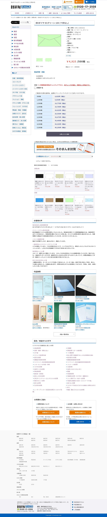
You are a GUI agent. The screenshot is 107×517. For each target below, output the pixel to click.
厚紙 (22, 99)
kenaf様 (35, 324)
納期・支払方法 (53, 13)
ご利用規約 (77, 509)
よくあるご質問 (65, 13)
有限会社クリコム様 (38, 297)
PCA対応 (21, 459)
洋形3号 (82, 451)
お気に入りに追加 (64, 134)
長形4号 (57, 445)
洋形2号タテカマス (72, 451)
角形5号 (33, 440)
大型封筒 (70, 367)
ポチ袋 (36, 353)
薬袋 (68, 371)
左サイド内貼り (37, 328)
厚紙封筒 (17, 58)
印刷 (35, 85)
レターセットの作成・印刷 (42, 364)
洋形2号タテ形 (35, 446)
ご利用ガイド (29, 13)
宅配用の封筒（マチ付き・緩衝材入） (78, 376)
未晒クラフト (17, 114)
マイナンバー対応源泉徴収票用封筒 (44, 362)
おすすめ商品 (17, 131)
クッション (16, 99)
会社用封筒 (37, 348)
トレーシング (17, 106)
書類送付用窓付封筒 (40, 360)
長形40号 (21, 446)
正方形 (16, 55)
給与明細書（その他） (73, 459)
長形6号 (70, 445)
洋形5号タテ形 (59, 446)
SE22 (20, 484)
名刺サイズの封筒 (39, 369)
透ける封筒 (37, 383)
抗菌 (14, 78)
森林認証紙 (20, 78)
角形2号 (45, 438)
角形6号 (45, 440)
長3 (42, 299)
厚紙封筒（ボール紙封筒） (75, 350)
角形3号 (82, 438)
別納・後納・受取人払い (41, 350)
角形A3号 (33, 475)
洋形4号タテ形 (47, 446)
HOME (17, 13)
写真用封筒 (70, 374)
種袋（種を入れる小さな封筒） (76, 390)
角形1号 (33, 438)
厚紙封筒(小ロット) (60, 497)
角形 (15, 31)
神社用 (16, 46)
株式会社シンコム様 (38, 251)
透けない (15, 124)
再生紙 (15, 110)
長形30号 (82, 445)
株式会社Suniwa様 (81, 297)
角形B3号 (45, 475)
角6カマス (82, 453)
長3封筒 (86, 299)
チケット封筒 (17, 103)
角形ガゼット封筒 (39, 381)
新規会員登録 (69, 2)
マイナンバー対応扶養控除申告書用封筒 (79, 362)
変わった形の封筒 (39, 376)
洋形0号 (37, 169)
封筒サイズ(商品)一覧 (23, 434)
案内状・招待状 (38, 374)
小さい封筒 (18, 52)
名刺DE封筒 (34, 480)
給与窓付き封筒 (71, 357)
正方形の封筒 (38, 385)
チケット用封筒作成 (40, 355)
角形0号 (21, 438)
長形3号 (45, 445)
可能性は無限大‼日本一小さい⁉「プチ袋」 (79, 381)
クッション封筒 (19, 61)
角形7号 (57, 440)
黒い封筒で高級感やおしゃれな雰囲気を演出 (80, 355)
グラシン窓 (25, 103)
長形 (15, 34)
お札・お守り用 (23, 470)
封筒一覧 (41, 13)
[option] (49, 40)
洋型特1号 (45, 451)
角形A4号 (87, 328)
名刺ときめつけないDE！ (74, 369)
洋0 (20, 497)
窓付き (24, 114)
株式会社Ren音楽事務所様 (40, 225)
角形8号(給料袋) (72, 440)
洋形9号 (70, 453)
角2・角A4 (46, 497)
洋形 (35, 193)
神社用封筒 (37, 371)
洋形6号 (45, 453)
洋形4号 (21, 453)
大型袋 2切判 (22, 475)
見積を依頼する (80, 412)
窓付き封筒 (37, 357)
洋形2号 (57, 451)
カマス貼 (22, 92)
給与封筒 (15, 117)
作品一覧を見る (64, 334)
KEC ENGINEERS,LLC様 (40, 260)
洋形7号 (57, 453)
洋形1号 (33, 451)
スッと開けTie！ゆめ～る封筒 (76, 378)
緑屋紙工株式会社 (47, 511)
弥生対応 (33, 459)
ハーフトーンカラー (19, 85)
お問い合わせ (90, 13)
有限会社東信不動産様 (60, 324)
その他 (33, 470)
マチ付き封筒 (38, 367)
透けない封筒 (71, 383)
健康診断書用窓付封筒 (73, 360)
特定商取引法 (77, 504)
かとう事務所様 (58, 297)
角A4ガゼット (59, 466)
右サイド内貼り (37, 300)
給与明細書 (18, 40)
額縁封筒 (21, 455)
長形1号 (21, 445)
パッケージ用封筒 (72, 364)
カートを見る (91, 2)
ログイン (80, 2)
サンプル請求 (78, 13)
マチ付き (25, 106)
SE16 (32, 484)
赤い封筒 (23, 121)
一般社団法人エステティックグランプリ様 (45, 244)
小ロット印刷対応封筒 (22, 67)
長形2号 (33, 445)
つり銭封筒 (70, 353)
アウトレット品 (17, 96)
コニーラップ (17, 82)
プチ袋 (45, 480)
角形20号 (58, 438)
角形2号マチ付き (35, 466)
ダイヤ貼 (68, 55)
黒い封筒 (22, 117)
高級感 (21, 124)
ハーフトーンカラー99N (20, 89)
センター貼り (58, 300)
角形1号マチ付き (23, 466)
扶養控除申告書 (23, 461)
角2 (64, 326)
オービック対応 (47, 459)
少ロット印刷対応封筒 (22, 495)
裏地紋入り (16, 121)
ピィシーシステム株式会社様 (41, 230)
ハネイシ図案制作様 (38, 239)
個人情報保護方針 (79, 507)
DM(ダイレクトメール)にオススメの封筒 (46, 378)
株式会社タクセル (79, 502)
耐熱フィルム (17, 128)
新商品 (24, 131)
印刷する (40, 88)
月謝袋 (69, 348)
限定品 (24, 128)
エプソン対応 (59, 459)
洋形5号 (33, 453)
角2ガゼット (46, 466)
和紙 (19, 110)
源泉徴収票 (82, 459)
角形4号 (21, 440)
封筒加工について (48, 412)
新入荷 (16, 64)
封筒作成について (48, 422)
